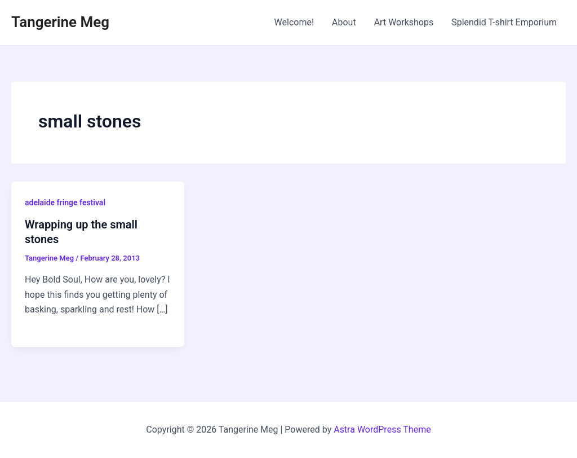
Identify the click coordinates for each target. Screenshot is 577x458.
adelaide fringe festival (65, 202)
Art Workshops (404, 22)
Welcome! (294, 22)
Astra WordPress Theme (382, 429)
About (344, 22)
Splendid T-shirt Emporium (504, 22)
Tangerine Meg (60, 22)
